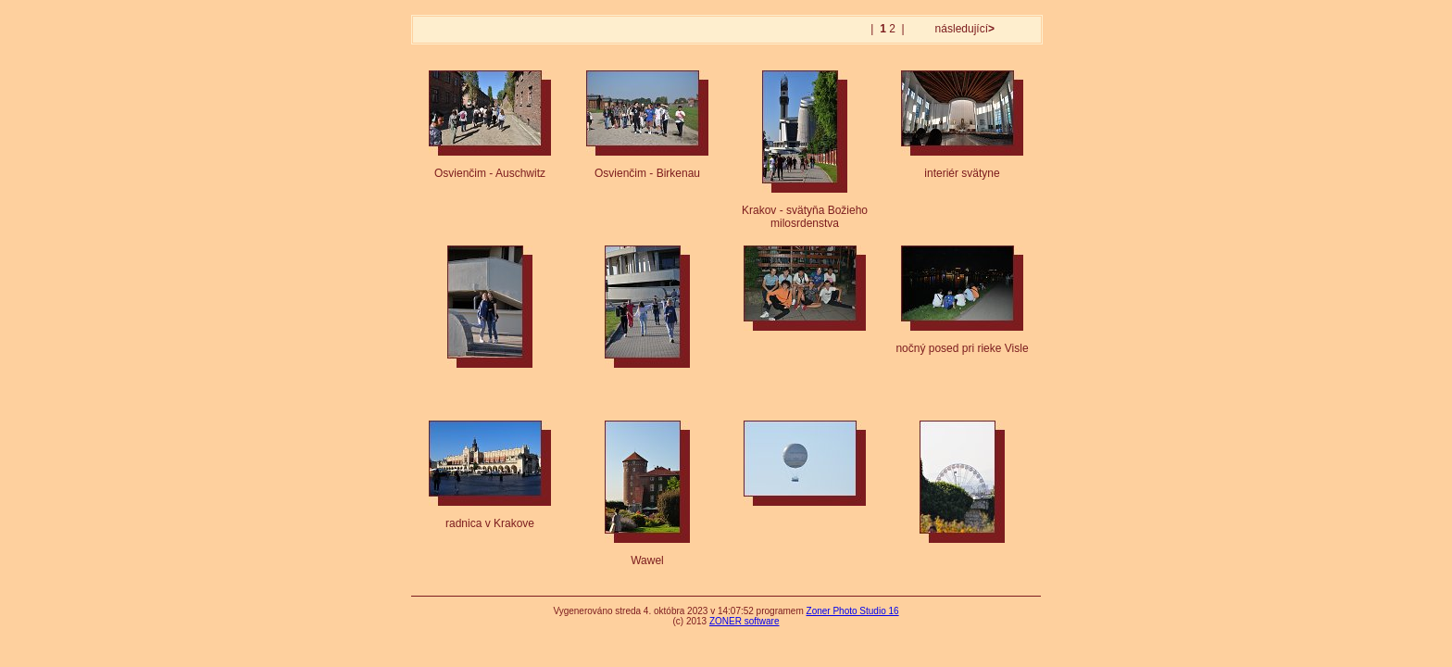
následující (963, 28)
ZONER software (744, 621)
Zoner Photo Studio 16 (853, 611)
